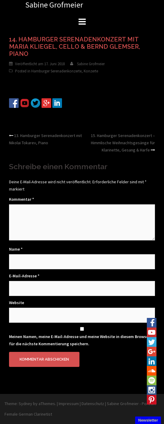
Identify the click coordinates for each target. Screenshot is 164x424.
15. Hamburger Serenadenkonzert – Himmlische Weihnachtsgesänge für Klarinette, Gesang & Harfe (123, 143)
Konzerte (91, 71)
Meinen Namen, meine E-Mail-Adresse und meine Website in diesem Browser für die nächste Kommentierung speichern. (79, 340)
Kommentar (21, 199)
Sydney (25, 403)
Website (16, 302)
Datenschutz (93, 403)
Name (16, 249)
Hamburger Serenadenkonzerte (56, 71)
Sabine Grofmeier (91, 63)
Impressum (69, 403)
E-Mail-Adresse (24, 276)
